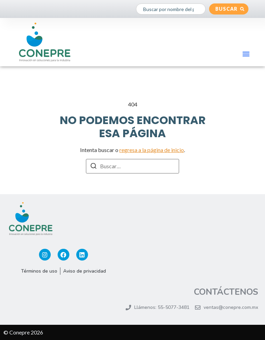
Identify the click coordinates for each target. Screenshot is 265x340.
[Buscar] (93, 167)
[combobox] (171, 9)
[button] (246, 53)
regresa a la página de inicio (151, 150)
